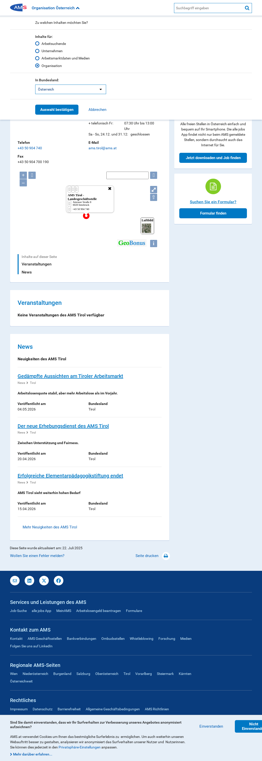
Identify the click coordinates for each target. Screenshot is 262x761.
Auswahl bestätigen (56, 109)
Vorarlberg (143, 674)
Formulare (134, 611)
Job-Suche (18, 611)
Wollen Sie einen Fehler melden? (37, 556)
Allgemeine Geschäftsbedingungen (113, 709)
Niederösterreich (35, 674)
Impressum (19, 709)
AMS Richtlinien (157, 709)
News (27, 272)
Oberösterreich (106, 674)
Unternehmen (52, 51)
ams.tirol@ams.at (103, 148)
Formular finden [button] (213, 213)
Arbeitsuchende (53, 44)
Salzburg (83, 674)
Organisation (51, 66)
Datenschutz (43, 709)
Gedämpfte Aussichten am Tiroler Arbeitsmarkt (70, 376)
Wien (14, 674)
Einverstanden (211, 726)
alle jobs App (41, 611)
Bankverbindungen (81, 639)
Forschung (166, 639)
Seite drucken (153, 556)
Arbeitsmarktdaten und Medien (65, 58)
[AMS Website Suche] (208, 8)
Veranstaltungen (37, 264)
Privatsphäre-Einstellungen (80, 747)
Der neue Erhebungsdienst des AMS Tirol (63, 426)
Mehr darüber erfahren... (32, 754)
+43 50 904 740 (30, 148)
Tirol (33, 383)
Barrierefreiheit (69, 709)
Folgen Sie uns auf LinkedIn (31, 646)
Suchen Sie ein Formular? (213, 201)
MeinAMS (63, 611)
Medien (186, 639)
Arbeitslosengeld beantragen (98, 611)
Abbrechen (97, 109)
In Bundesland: (47, 80)
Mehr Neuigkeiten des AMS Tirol (50, 527)
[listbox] (70, 89)
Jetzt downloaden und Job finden (213, 158)
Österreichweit (21, 681)
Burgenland (62, 674)
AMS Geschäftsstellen (45, 639)
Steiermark (165, 674)
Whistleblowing (141, 639)
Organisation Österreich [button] (56, 8)
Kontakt (16, 639)
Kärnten (185, 674)
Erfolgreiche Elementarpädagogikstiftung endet (70, 476)
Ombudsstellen (113, 639)
